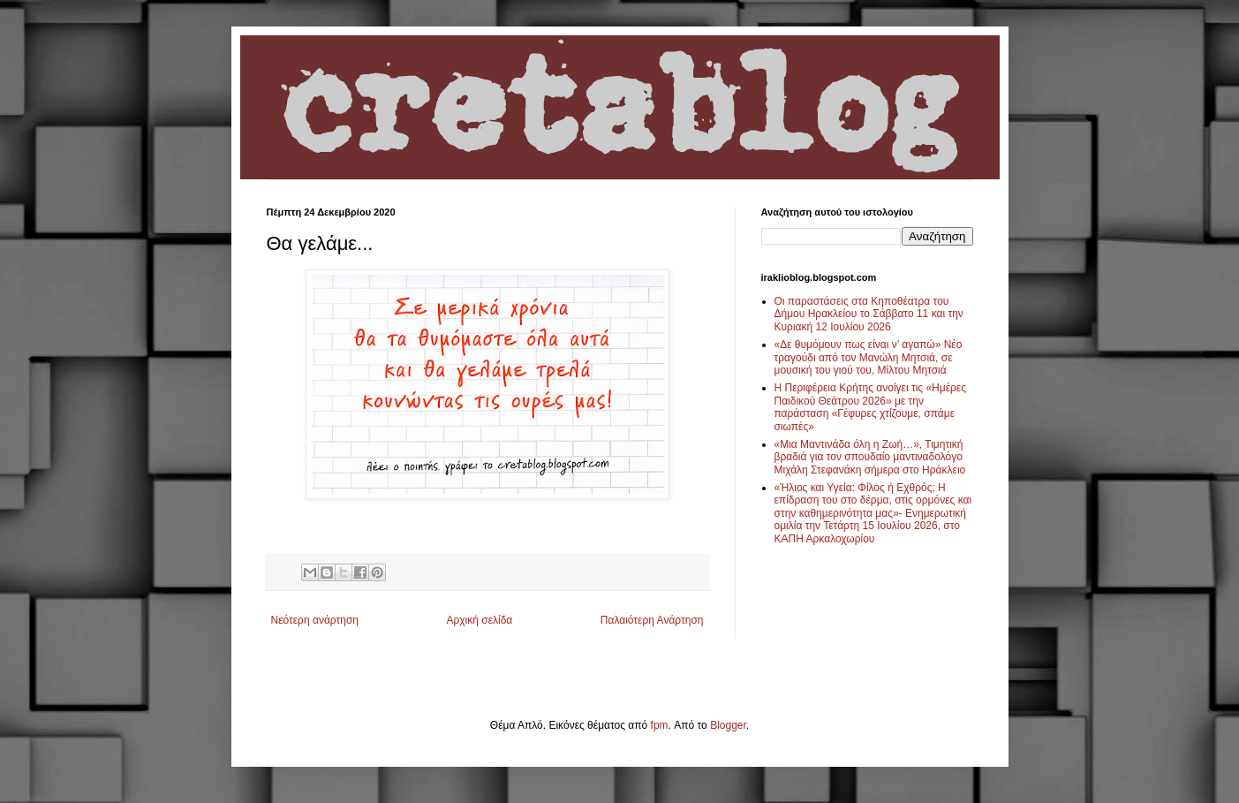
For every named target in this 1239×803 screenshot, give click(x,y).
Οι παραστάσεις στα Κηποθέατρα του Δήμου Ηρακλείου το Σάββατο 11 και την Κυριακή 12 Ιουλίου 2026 (868, 314)
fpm (660, 725)
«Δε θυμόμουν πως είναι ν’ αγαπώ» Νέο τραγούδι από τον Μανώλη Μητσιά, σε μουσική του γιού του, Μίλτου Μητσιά (868, 357)
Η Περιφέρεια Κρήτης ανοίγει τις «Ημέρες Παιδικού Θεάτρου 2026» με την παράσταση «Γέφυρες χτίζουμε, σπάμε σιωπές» (870, 407)
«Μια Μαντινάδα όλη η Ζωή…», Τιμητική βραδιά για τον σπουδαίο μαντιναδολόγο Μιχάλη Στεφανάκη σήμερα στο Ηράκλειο (870, 457)
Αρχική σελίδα (479, 620)
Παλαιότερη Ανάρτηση (652, 620)
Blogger (728, 725)
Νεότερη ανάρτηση (315, 620)
